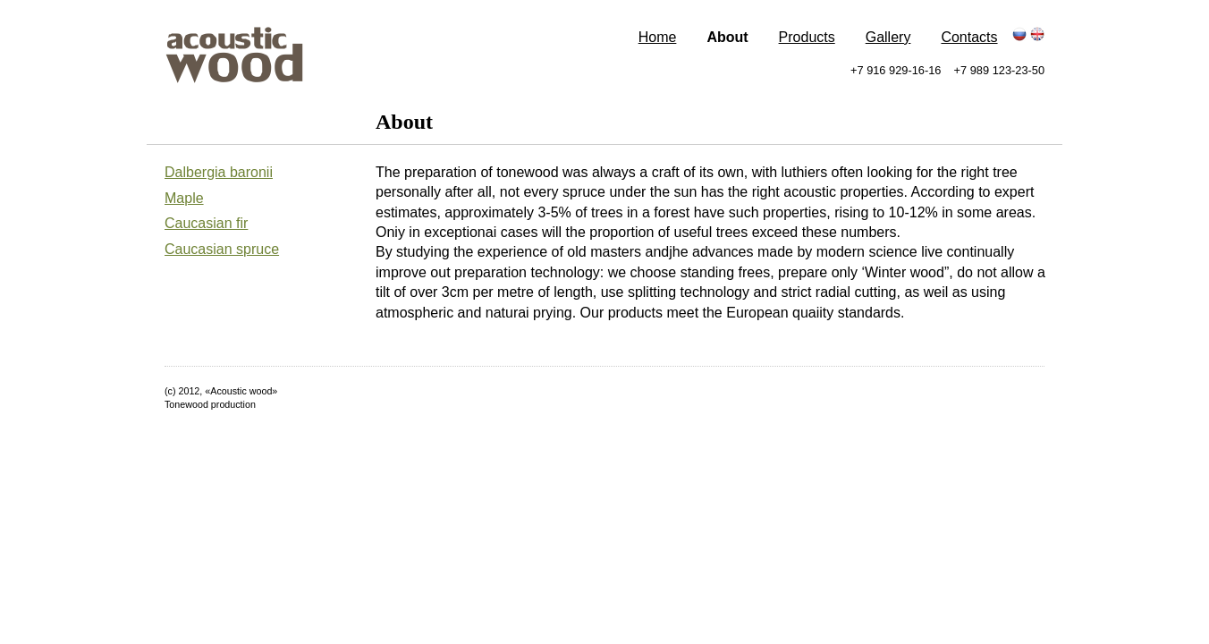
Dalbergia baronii (219, 172)
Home (657, 37)
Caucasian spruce (222, 249)
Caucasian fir (206, 223)
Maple (184, 198)
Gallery (888, 37)
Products (807, 37)
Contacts (969, 37)
